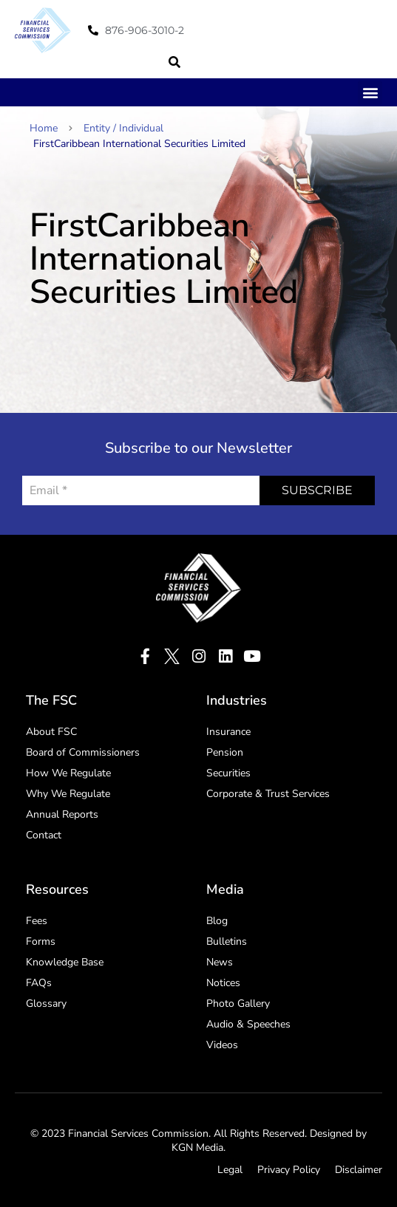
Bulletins (226, 941)
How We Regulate (68, 773)
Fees (36, 921)
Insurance (228, 732)
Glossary (46, 1003)
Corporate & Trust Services (268, 794)
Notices (223, 983)
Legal (229, 1170)
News (219, 962)
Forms (40, 941)
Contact (43, 835)
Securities (228, 773)
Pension (224, 752)
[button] (174, 62)
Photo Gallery (238, 1003)
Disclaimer (358, 1170)
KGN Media (197, 1148)
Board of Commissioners (83, 752)
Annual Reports (62, 814)
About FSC (51, 732)
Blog (217, 921)
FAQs (39, 983)
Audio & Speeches (248, 1024)
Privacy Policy (288, 1170)
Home (51, 128)
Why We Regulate (68, 794)
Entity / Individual (123, 128)
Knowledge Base (65, 962)
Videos (222, 1045)
